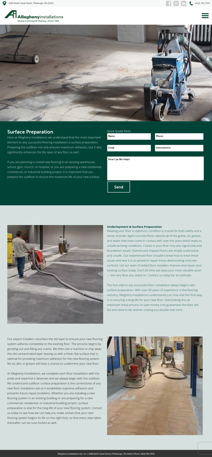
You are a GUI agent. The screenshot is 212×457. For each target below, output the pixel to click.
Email (111, 147)
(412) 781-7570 (147, 454)
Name (111, 136)
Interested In (163, 147)
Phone (159, 136)
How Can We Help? (119, 159)
